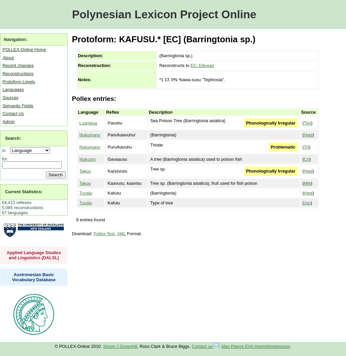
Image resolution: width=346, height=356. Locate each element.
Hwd (308, 134)
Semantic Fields (17, 105)
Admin (8, 121)
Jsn (307, 202)
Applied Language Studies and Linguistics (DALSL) (34, 255)
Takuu (85, 171)
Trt (306, 147)
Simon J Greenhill (120, 346)
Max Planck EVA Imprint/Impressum (255, 346)
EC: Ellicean (202, 65)
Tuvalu (85, 193)
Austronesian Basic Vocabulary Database (34, 277)
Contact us (205, 346)
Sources (10, 97)
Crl (306, 159)
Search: (13, 138)
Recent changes (17, 65)
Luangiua (88, 123)
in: (5, 150)
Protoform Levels (18, 81)
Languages (13, 89)
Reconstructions (17, 73)
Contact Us (13, 113)
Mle (307, 183)
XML (121, 233)
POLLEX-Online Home (24, 49)
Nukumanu (89, 134)
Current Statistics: (24, 191)
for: (5, 158)
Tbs (307, 123)
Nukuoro (87, 159)
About (8, 57)
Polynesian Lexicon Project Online (164, 14)
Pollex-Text (104, 233)
